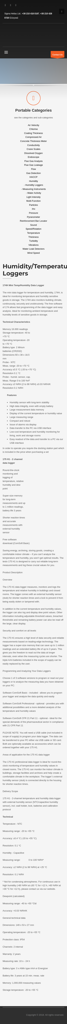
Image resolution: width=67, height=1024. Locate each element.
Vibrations (33, 244)
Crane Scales (33, 149)
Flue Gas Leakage (33, 165)
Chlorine (33, 129)
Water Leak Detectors (33, 249)
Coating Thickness (33, 133)
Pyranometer (33, 216)
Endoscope (33, 157)
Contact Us (57, 55)
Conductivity (33, 145)
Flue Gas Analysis (33, 161)
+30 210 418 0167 (30, 13)
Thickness (33, 236)
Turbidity (33, 241)
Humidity (33, 181)
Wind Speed (33, 252)
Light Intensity (33, 196)
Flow (33, 169)
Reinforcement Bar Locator (33, 221)
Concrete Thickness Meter (33, 141)
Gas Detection (33, 173)
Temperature (33, 233)
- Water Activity (33, 193)
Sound (33, 224)
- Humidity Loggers (33, 185)
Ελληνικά (14, 18)
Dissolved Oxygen (33, 153)
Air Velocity (33, 125)
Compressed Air (33, 137)
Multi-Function (33, 201)
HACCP (33, 177)
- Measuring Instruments (33, 189)
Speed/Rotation (33, 229)
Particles (33, 205)
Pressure (33, 213)
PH (33, 209)
